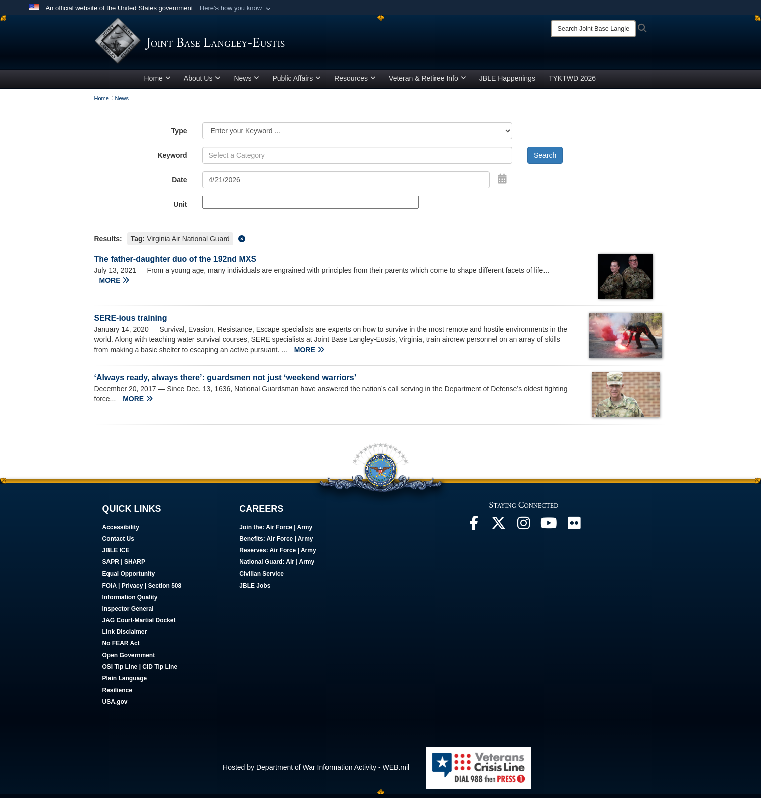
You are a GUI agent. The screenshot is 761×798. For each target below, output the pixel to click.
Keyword (172, 159)
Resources (355, 82)
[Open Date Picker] (502, 182)
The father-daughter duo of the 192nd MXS (175, 262)
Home (157, 82)
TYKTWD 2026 (572, 82)
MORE (114, 284)
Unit (180, 208)
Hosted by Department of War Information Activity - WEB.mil (316, 771)
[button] (236, 8)
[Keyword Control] (357, 158)
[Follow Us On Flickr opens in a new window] (574, 529)
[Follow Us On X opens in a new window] (498, 529)
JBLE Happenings (507, 82)
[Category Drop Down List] (357, 134)
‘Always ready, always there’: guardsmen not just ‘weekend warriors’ (225, 381)
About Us (202, 82)
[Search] (593, 28)
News (246, 82)
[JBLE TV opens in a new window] (549, 529)
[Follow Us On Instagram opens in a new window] (523, 529)
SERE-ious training (130, 321)
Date (179, 183)
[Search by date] (346, 183)
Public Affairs (296, 82)
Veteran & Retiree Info (427, 82)
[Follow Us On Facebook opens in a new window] (473, 529)
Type (179, 134)
